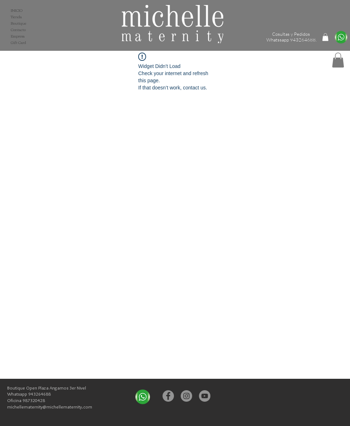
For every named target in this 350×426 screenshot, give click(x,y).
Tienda (16, 17)
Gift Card (18, 42)
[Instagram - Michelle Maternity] (186, 396)
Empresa (18, 36)
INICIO (16, 10)
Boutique (18, 23)
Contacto (18, 29)
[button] (338, 60)
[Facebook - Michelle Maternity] (168, 396)
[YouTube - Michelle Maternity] (204, 396)
